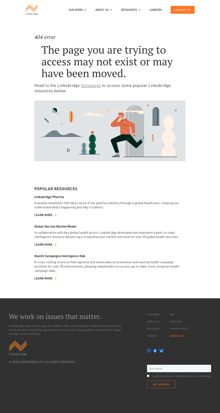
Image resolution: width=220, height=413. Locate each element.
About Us (153, 321)
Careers (152, 335)
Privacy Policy (179, 328)
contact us (182, 9)
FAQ (172, 314)
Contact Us (177, 335)
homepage (91, 85)
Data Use (175, 321)
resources (154, 328)
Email (151, 362)
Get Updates (161, 384)
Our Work (153, 314)
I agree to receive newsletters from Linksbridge (179, 376)
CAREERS (156, 10)
